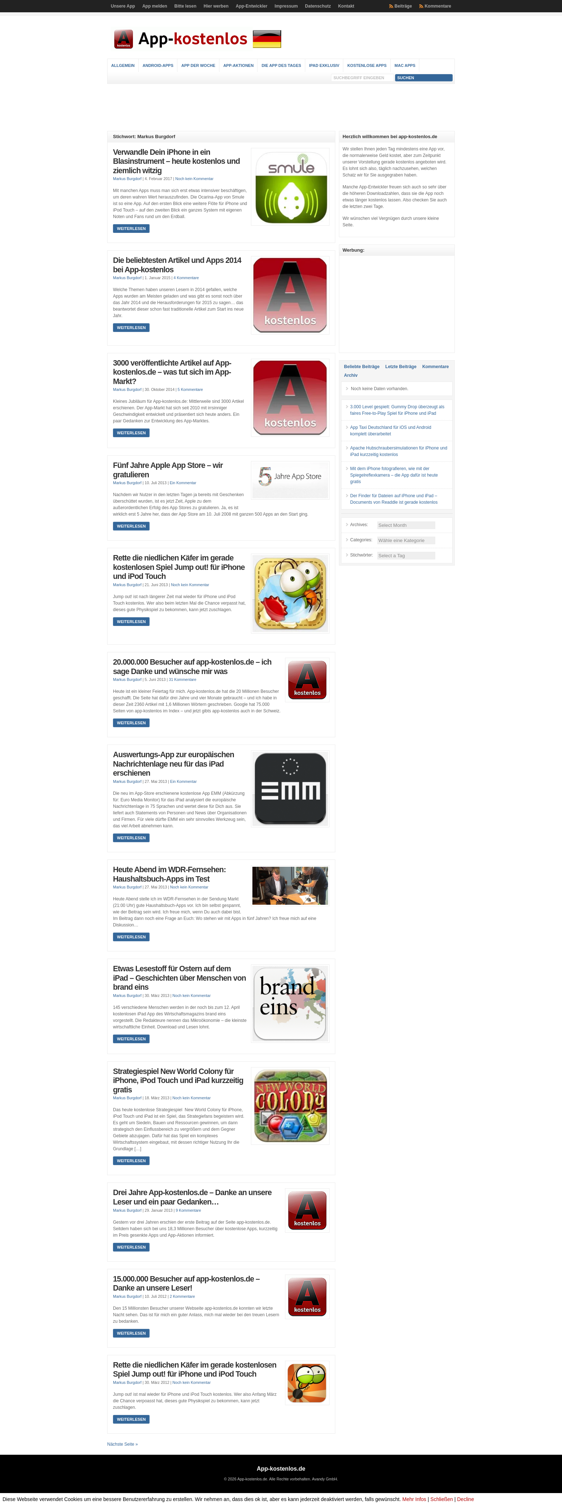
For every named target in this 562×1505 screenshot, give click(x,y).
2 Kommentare (182, 1296)
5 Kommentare (190, 389)
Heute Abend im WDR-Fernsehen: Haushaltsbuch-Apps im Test (169, 874)
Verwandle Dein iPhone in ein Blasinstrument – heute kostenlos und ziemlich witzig (176, 161)
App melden (154, 6)
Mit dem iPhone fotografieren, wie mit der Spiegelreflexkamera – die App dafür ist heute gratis (394, 475)
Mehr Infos (414, 1499)
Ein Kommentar (183, 483)
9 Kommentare (188, 1210)
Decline (465, 1499)
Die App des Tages (281, 65)
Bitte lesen (186, 6)
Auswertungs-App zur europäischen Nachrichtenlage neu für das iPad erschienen (173, 763)
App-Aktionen (238, 65)
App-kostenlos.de (281, 1469)
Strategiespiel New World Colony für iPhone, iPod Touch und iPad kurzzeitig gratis (178, 1080)
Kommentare (438, 6)
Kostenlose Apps (366, 65)
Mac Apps (405, 65)
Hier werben (216, 6)
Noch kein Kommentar (194, 178)
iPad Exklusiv (324, 65)
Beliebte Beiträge (361, 366)
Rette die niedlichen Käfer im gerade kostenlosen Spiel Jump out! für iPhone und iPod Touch (179, 567)
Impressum (286, 6)
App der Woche (198, 65)
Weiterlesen (131, 228)
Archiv (350, 375)
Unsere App (123, 6)
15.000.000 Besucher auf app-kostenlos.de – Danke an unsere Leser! (186, 1284)
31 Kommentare (182, 679)
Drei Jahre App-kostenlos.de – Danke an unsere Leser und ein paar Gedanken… (192, 1197)
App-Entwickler (251, 6)
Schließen (442, 1499)
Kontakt (346, 6)
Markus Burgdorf (127, 178)
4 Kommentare (186, 278)
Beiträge (403, 6)
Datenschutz (318, 6)
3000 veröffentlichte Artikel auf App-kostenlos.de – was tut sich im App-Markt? (172, 372)
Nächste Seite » (122, 1444)
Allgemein (123, 65)
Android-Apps (158, 65)
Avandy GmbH (324, 1479)
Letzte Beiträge (400, 366)
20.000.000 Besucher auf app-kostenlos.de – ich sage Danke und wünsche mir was (192, 667)
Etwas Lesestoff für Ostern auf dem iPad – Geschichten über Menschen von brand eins (179, 978)
